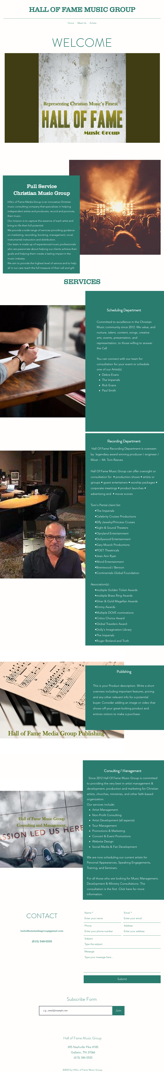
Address (128, 925)
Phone (88, 925)
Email (127, 912)
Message (89, 951)
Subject (89, 938)
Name (88, 912)
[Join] (118, 1010)
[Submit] (122, 979)
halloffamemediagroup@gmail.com (41, 930)
